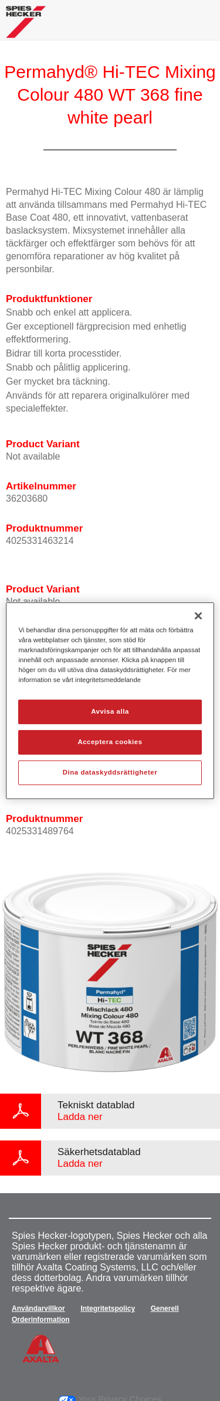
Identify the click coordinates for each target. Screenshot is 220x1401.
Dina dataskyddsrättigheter (110, 772)
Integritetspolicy (107, 1308)
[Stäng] (198, 615)
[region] (109, 700)
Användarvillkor (38, 1308)
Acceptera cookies (109, 741)
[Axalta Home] (26, 26)
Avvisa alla (110, 711)
